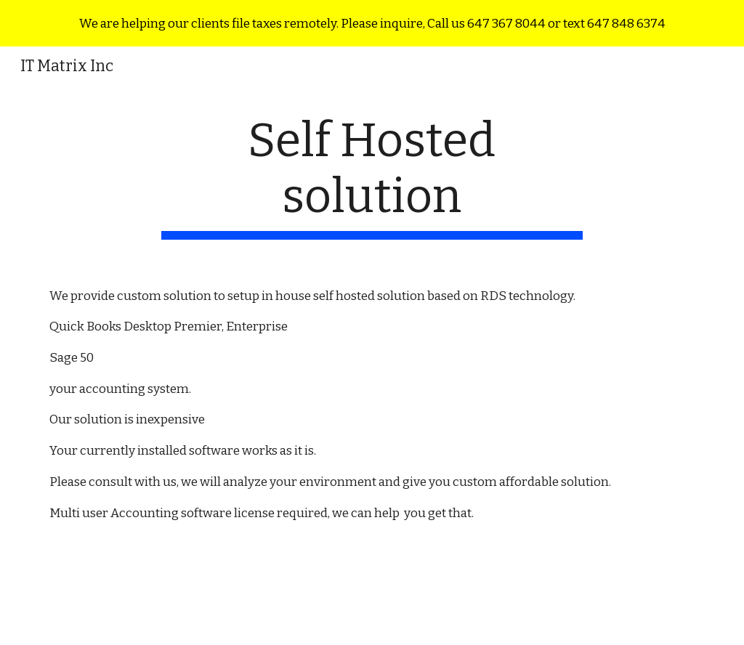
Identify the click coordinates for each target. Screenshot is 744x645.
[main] (371, 177)
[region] (372, 23)
